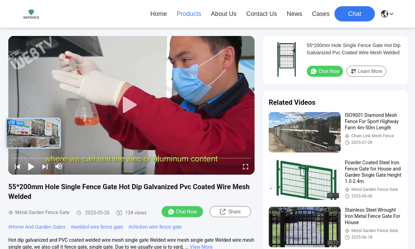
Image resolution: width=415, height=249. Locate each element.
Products (189, 14)
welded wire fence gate (98, 227)
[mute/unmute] (59, 166)
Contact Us (261, 14)
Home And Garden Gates (38, 227)
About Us (224, 14)
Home (158, 14)
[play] (131, 105)
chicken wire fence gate (156, 227)
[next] (45, 166)
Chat (354, 13)
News (294, 14)
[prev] (17, 166)
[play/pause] (31, 166)
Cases (321, 14)
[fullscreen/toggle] (245, 166)
